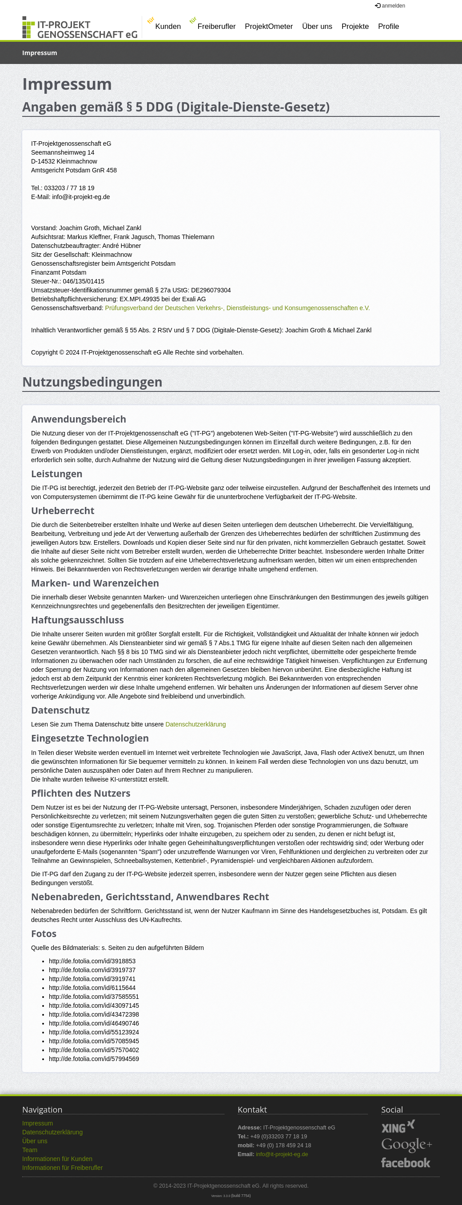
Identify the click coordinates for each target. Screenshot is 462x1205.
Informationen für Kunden (57, 1158)
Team (29, 1149)
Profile (388, 26)
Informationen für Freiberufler (62, 1167)
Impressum (37, 1123)
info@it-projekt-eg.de (282, 1154)
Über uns (317, 26)
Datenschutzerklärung (195, 724)
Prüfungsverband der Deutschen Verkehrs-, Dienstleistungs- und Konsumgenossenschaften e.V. (237, 307)
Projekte (355, 26)
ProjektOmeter (269, 26)
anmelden (390, 6)
